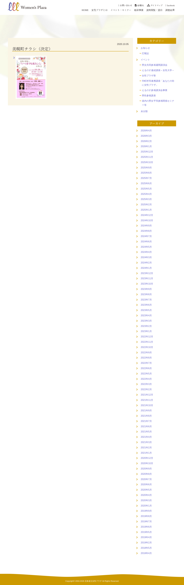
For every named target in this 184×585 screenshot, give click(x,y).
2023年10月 (147, 284)
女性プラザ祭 (149, 75)
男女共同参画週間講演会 (154, 65)
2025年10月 (147, 162)
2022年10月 (147, 347)
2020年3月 (146, 500)
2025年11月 (147, 157)
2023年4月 (146, 315)
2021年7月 (146, 421)
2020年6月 (146, 484)
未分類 (144, 111)
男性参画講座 (149, 95)
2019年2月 (146, 542)
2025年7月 (146, 178)
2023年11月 (147, 278)
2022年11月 (147, 342)
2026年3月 (146, 136)
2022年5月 (146, 373)
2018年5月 (146, 548)
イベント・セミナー (121, 10)
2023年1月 (146, 331)
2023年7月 (146, 299)
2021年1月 (146, 453)
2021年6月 (146, 426)
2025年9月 (146, 167)
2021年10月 (147, 405)
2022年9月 (146, 352)
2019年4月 (146, 537)
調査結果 (170, 10)
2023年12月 (147, 273)
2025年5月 (146, 188)
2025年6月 (146, 183)
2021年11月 (147, 400)
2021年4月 (146, 437)
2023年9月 (146, 289)
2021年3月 (146, 442)
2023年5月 (146, 310)
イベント (145, 59)
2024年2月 (146, 262)
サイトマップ (155, 5)
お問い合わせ (125, 5)
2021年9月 (146, 410)
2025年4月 (146, 194)
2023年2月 (146, 326)
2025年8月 (146, 173)
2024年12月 (147, 215)
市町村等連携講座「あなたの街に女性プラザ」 (158, 83)
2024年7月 (146, 236)
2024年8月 (146, 231)
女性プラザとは (99, 10)
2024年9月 (146, 225)
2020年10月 (147, 463)
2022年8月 (146, 357)
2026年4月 (146, 130)
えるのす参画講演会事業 (154, 90)
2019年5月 (146, 532)
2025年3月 (146, 199)
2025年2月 (146, 204)
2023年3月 (146, 321)
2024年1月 (146, 268)
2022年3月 (146, 384)
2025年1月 (146, 210)
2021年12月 (147, 394)
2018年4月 (146, 553)
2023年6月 (146, 305)
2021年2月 (146, 447)
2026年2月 (146, 141)
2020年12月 (147, 458)
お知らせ (145, 48)
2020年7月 (146, 479)
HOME (85, 10)
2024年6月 (146, 241)
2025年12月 (147, 151)
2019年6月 (146, 527)
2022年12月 (147, 336)
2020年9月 (146, 468)
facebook (170, 5)
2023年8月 (146, 294)
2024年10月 (147, 220)
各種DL (139, 5)
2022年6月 (146, 368)
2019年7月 (146, 521)
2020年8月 (146, 474)
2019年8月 (146, 516)
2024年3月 (146, 257)
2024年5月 (146, 247)
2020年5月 (146, 490)
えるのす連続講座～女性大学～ (158, 70)
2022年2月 (146, 389)
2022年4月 (146, 379)
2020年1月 (146, 505)
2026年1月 (146, 146)
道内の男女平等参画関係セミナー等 (158, 103)
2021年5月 (146, 431)
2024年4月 (146, 252)
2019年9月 (146, 511)
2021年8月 (146, 416)
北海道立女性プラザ (93, 581)
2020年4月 (146, 495)
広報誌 (145, 53)
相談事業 (138, 10)
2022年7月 (146, 363)
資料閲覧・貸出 (154, 10)
